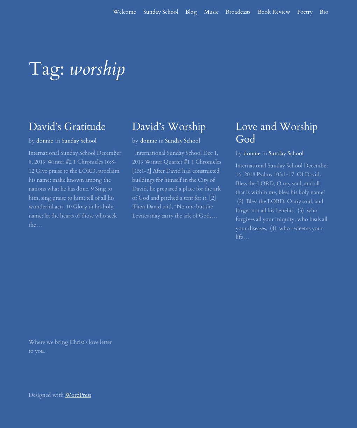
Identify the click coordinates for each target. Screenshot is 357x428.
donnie (44, 141)
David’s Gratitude (67, 126)
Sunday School (79, 141)
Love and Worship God (277, 133)
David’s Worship (169, 126)
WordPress (78, 395)
